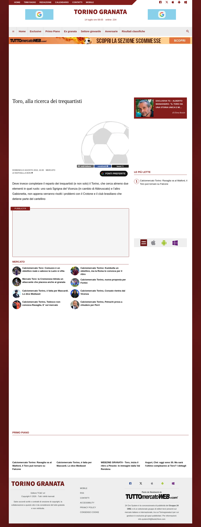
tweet (120, 166)
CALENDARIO (62, 2)
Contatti (84, 498)
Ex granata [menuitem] (70, 31)
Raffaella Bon (23, 173)
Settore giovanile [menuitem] (91, 31)
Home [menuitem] (22, 31)
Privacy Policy (88, 507)
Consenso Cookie (89, 512)
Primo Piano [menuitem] (52, 31)
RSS (82, 493)
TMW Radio (30, 2)
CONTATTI (77, 2)
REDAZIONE (45, 2)
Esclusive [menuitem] (35, 31)
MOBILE (90, 2)
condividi (103, 166)
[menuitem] (13, 31)
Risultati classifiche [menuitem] (133, 31)
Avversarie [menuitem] (111, 31)
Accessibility (87, 503)
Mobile (83, 488)
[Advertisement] (160, 386)
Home (17, 2)
